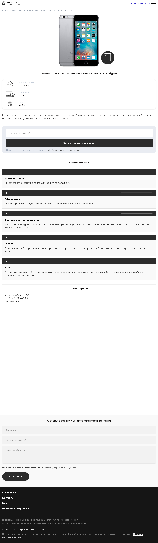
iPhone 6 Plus (32, 10)
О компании (9, 492)
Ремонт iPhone (18, 10)
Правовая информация (15, 508)
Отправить (15, 476)
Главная (6, 10)
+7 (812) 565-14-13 (140, 4)
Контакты (8, 498)
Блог (4, 503)
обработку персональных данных (64, 150)
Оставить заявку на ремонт (79, 143)
